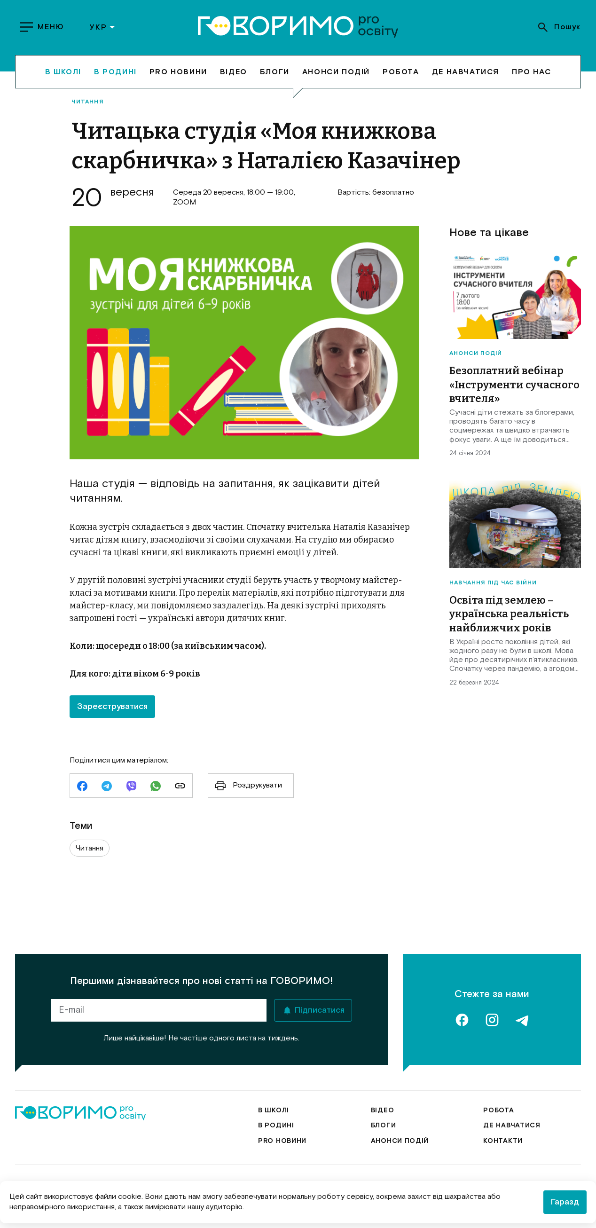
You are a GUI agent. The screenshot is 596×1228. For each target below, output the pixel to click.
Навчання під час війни (493, 583)
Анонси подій (336, 71)
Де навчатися (465, 71)
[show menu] (43, 27)
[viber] (131, 787)
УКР (103, 27)
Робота (401, 71)
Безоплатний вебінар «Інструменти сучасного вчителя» (514, 384)
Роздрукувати (245, 785)
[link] (180, 787)
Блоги (275, 71)
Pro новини (178, 71)
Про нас (531, 71)
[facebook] (82, 787)
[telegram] (106, 787)
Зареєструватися (112, 706)
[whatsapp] (155, 787)
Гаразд (565, 1202)
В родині (115, 71)
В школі (63, 71)
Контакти (503, 1141)
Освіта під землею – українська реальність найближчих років (509, 614)
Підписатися (320, 1010)
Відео (233, 71)
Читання (87, 102)
